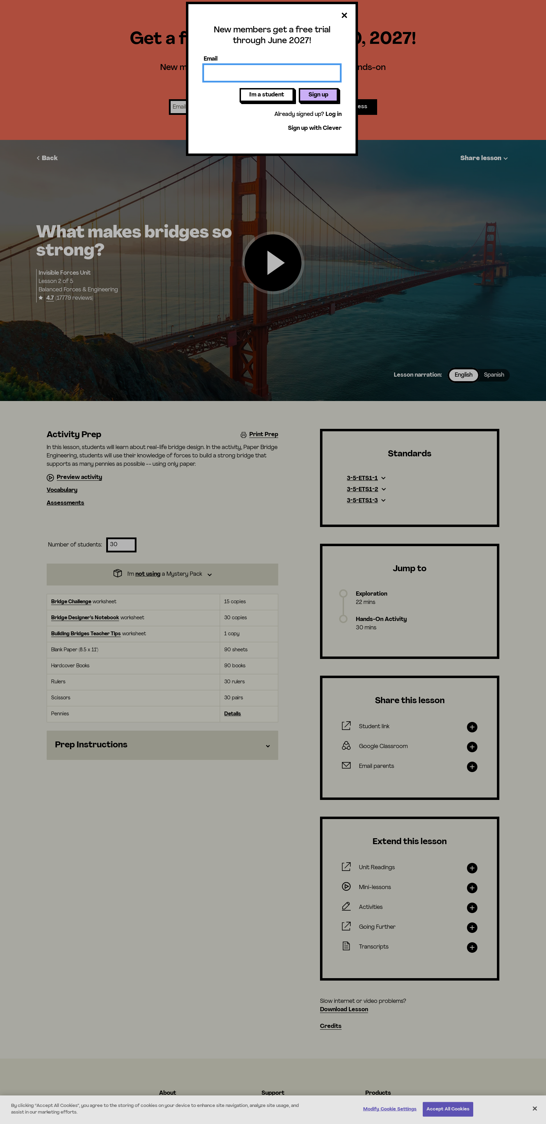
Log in (334, 114)
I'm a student (266, 95)
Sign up (318, 95)
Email (211, 59)
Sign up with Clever (315, 128)
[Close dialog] (344, 16)
